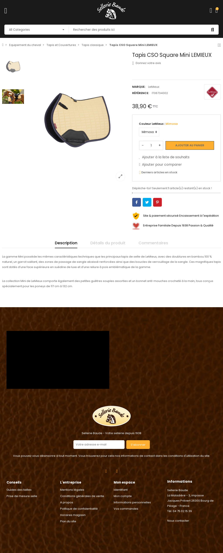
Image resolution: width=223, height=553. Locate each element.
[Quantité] (151, 145)
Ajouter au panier (189, 145)
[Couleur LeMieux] (149, 132)
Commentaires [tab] (153, 243)
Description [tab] (66, 243)
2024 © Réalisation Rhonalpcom (111, 530)
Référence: (140, 93)
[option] (77, 118)
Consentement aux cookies (22, 550)
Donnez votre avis (146, 63)
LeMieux (153, 87)
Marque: (138, 87)
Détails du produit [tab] (107, 243)
